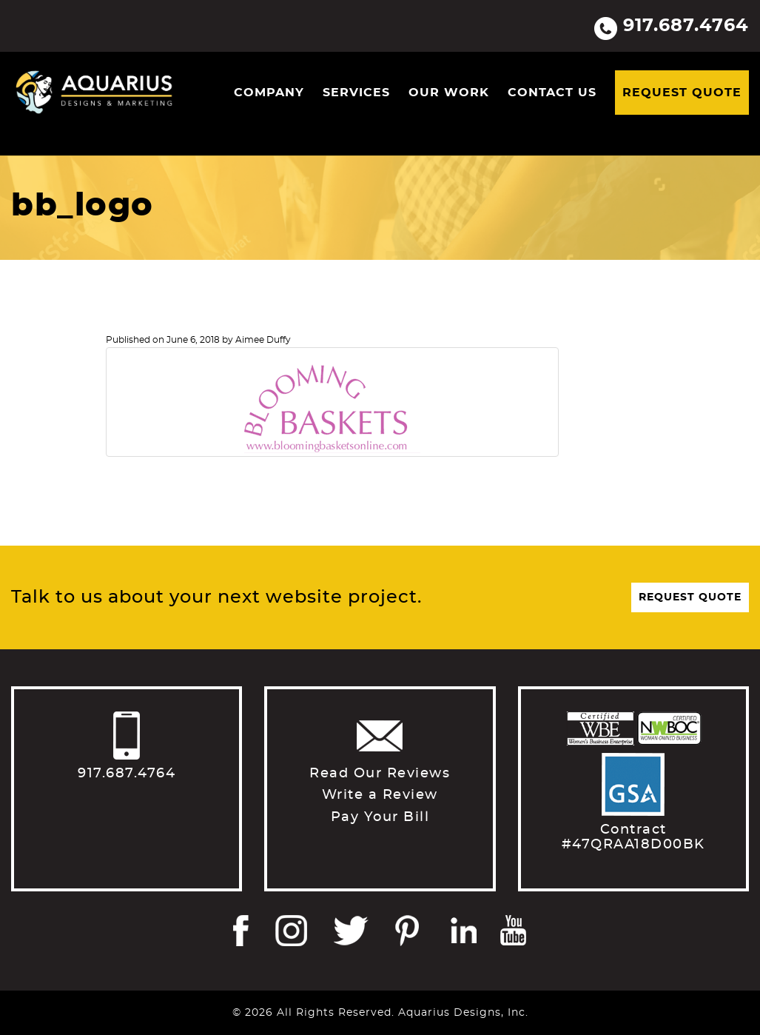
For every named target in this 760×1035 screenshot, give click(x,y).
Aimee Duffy (263, 339)
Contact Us (552, 92)
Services (356, 92)
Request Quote (681, 92)
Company (269, 92)
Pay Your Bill (380, 817)
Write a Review (380, 795)
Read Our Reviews (379, 773)
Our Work (448, 92)
